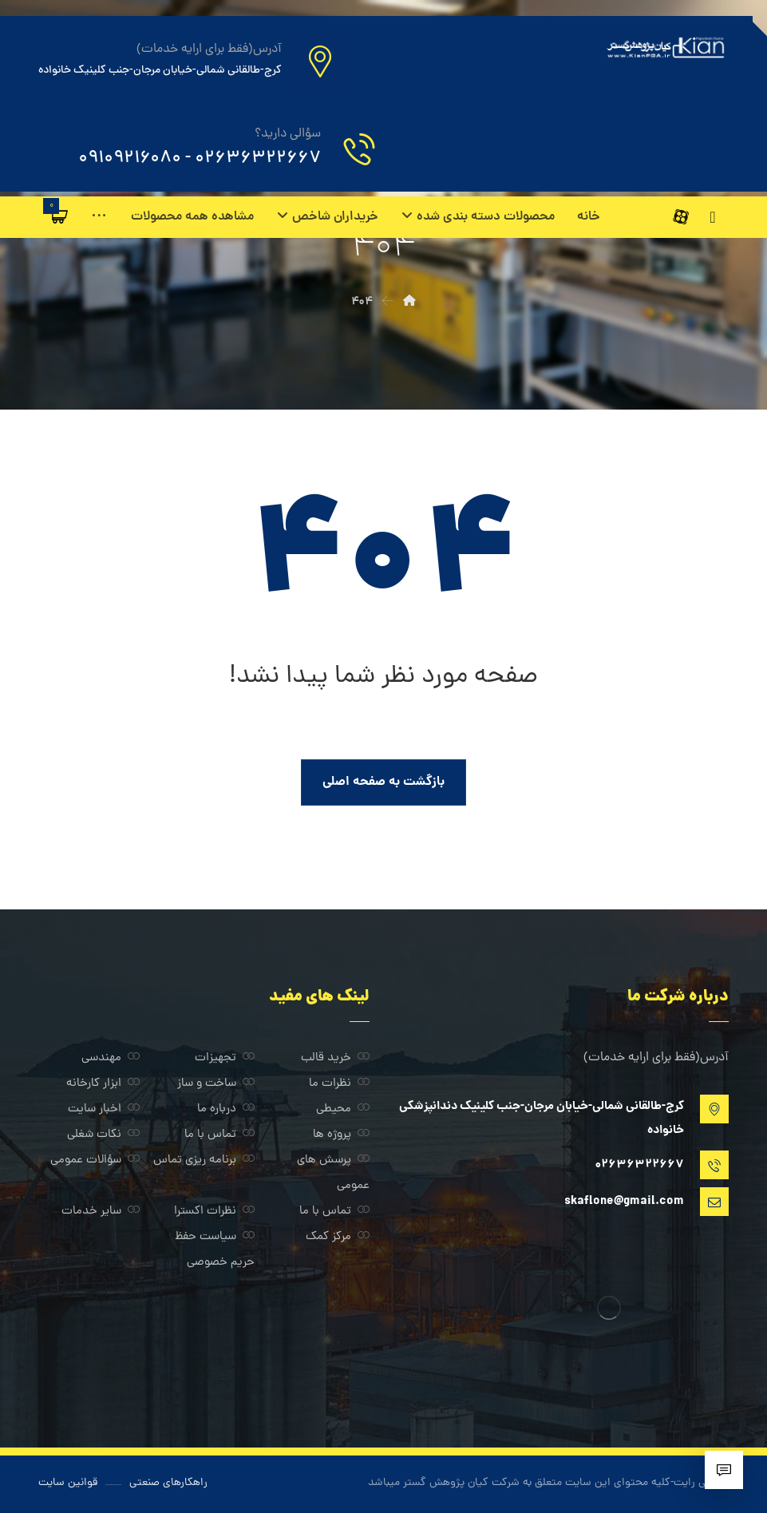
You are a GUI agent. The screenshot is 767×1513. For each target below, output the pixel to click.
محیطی (343, 1109)
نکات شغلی (103, 1135)
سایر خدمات (100, 1211)
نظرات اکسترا (214, 1211)
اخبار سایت (104, 1109)
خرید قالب (335, 1058)
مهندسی (110, 1058)
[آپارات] (713, 249)
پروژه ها (341, 1135)
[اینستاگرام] (713, 217)
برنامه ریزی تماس (204, 1160)
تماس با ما (219, 1135)
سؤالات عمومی (95, 1160)
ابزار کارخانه (103, 1084)
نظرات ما (339, 1084)
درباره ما (226, 1109)
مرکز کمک (338, 1237)
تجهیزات (225, 1058)
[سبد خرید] (60, 216)
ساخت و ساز (216, 1084)
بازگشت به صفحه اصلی (383, 782)
